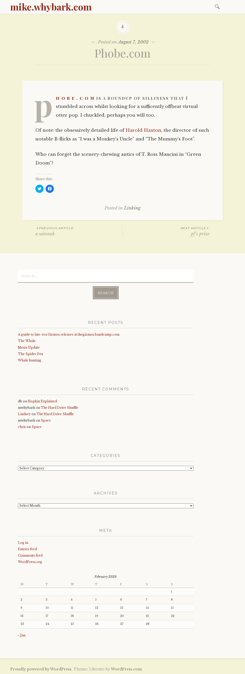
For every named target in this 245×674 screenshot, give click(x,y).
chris (22, 426)
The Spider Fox (30, 353)
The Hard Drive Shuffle (59, 407)
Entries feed (27, 548)
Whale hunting (29, 360)
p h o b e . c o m (75, 98)
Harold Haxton (143, 130)
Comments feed (30, 555)
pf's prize (166, 231)
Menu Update (29, 347)
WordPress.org (30, 561)
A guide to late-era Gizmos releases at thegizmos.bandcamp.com (68, 334)
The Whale (27, 340)
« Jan (21, 635)
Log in (23, 542)
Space (46, 420)
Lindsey (24, 413)
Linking (132, 208)
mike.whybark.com (51, 7)
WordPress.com (126, 668)
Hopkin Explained (42, 400)
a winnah (78, 231)
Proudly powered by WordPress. (41, 668)
